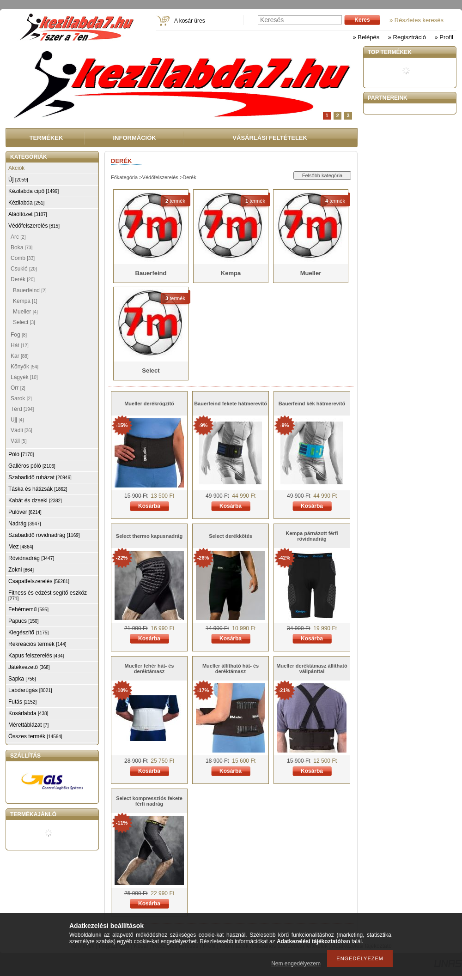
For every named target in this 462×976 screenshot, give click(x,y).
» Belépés (366, 37)
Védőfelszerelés (160, 177)
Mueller (25, 311)
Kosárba (149, 506)
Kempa (25, 301)
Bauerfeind (30, 290)
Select (24, 322)
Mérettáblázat (28, 725)
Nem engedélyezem (296, 963)
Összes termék (35, 736)
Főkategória (124, 177)
